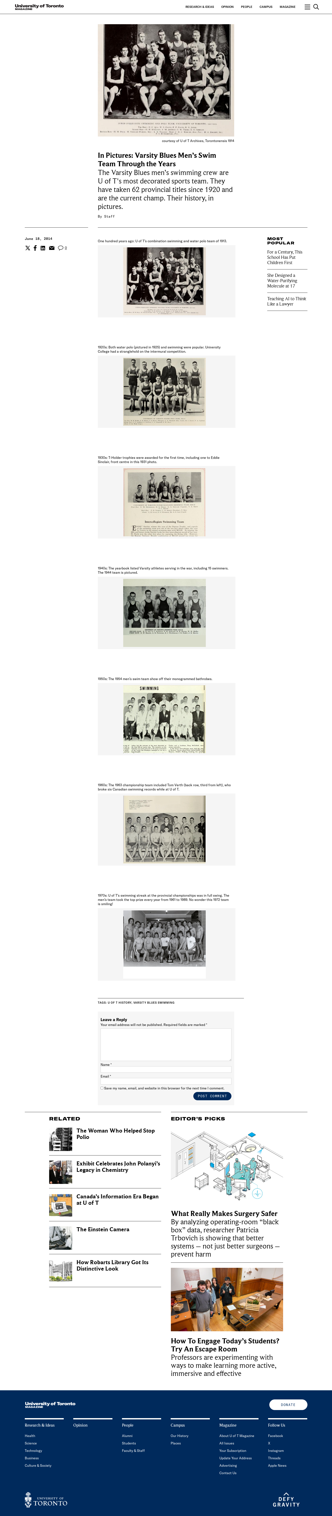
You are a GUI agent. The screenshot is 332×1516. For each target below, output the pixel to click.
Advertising (228, 1465)
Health (30, 1436)
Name (106, 1064)
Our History (179, 1436)
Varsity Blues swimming (154, 1002)
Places (176, 1443)
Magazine (288, 7)
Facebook (275, 1436)
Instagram (276, 1450)
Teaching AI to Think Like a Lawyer (286, 301)
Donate (288, 1405)
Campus (266, 7)
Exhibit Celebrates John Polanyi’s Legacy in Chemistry (118, 1167)
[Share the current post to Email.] (51, 248)
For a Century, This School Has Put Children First (284, 257)
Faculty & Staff (133, 1450)
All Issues (226, 1443)
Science (31, 1443)
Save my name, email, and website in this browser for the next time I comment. (164, 1088)
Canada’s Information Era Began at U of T (117, 1199)
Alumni (127, 1436)
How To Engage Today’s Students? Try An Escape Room (225, 1345)
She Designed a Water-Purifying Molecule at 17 (282, 281)
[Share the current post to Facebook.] (35, 248)
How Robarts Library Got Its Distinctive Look (112, 1265)
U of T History (119, 1002)
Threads (274, 1458)
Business (32, 1458)
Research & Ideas (199, 7)
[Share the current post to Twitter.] (27, 248)
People (246, 7)
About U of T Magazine (236, 1436)
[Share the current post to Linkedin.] (43, 248)
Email (106, 1076)
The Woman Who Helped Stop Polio (115, 1134)
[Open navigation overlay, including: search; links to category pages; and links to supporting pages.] (312, 7)
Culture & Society (38, 1465)
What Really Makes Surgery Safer (225, 1213)
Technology (33, 1450)
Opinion (227, 7)
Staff (109, 216)
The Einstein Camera (102, 1229)
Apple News (277, 1465)
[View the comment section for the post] (62, 248)
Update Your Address (235, 1458)
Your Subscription (232, 1450)
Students (129, 1443)
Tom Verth (175, 785)
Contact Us (228, 1473)
